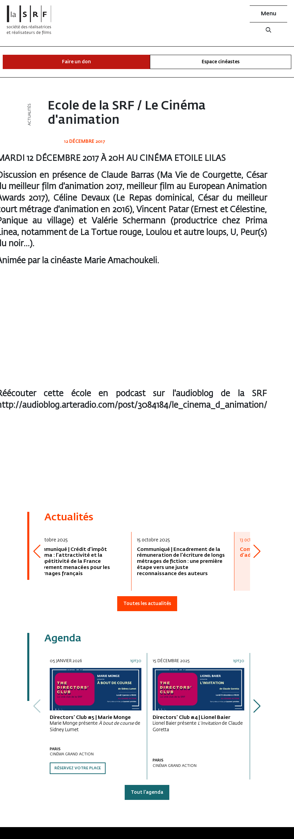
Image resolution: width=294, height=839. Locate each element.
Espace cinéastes (220, 62)
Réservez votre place (78, 768)
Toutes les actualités (147, 604)
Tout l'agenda (147, 792)
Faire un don (76, 62)
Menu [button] (268, 14)
